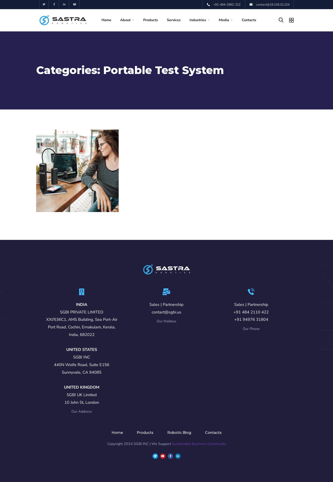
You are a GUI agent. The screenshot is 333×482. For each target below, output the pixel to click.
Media (224, 20)
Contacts (249, 20)
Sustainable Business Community (199, 443)
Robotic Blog (179, 433)
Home (106, 20)
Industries (198, 20)
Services (174, 20)
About (125, 20)
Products (150, 20)
